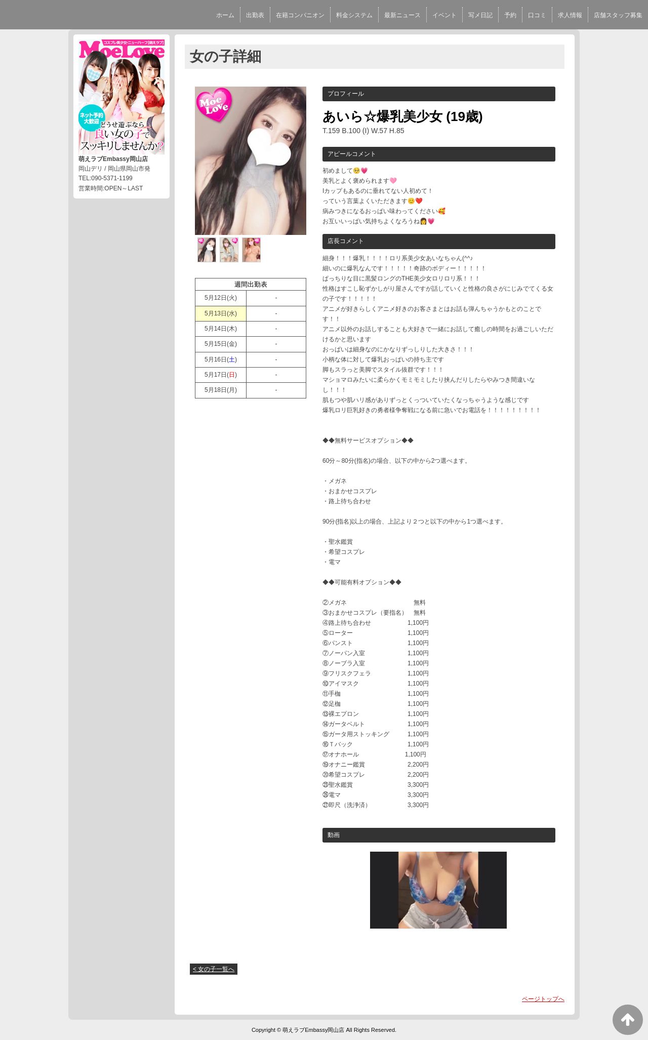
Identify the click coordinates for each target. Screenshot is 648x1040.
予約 (510, 15)
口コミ (537, 15)
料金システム (354, 15)
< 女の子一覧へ (213, 969)
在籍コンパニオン (300, 15)
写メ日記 (480, 15)
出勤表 (255, 15)
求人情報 (570, 15)
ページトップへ (543, 999)
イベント (444, 15)
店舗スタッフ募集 (618, 15)
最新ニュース (402, 15)
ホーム (225, 15)
